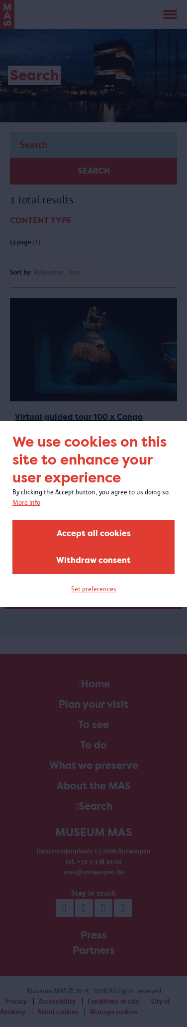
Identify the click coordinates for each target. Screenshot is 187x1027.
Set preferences (93, 589)
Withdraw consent (93, 560)
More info (26, 502)
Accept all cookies (94, 533)
